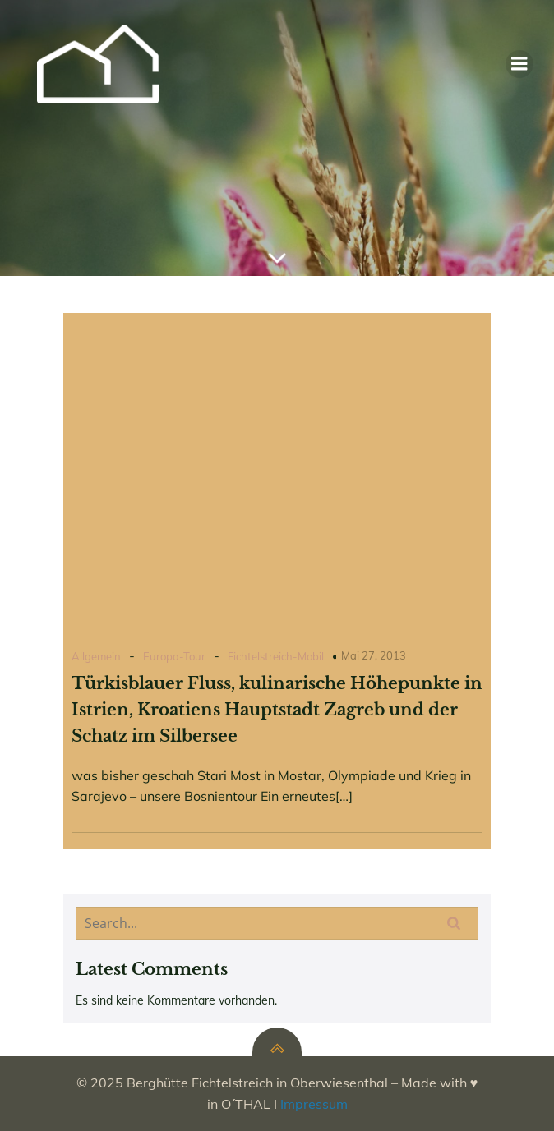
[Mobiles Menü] (519, 64)
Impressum (314, 1104)
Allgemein (96, 656)
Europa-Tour (174, 656)
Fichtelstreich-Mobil (276, 656)
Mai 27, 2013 (373, 655)
